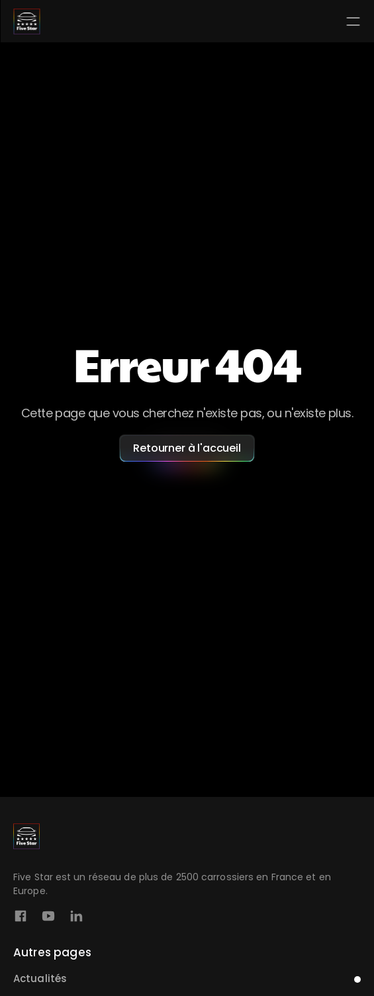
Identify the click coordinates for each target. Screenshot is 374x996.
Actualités (40, 978)
